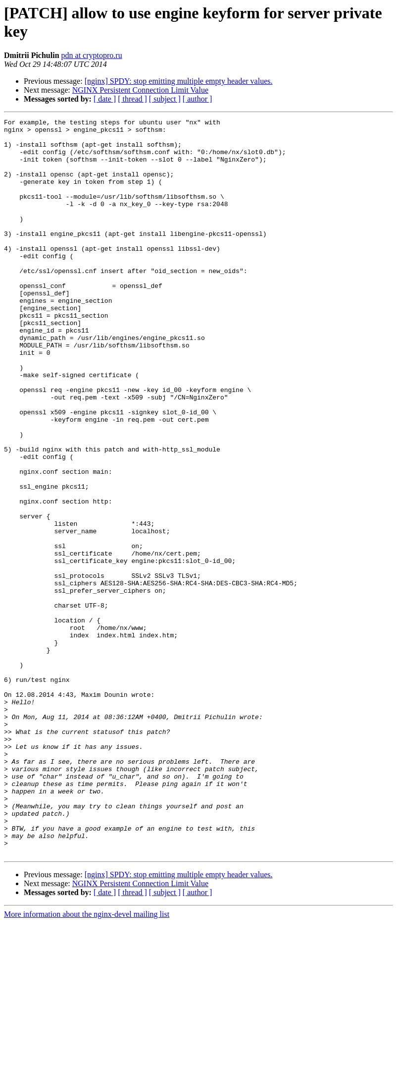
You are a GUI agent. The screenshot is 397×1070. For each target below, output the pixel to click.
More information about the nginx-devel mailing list (86, 1061)
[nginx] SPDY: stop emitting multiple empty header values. (179, 81)
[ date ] (105, 99)
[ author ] (197, 99)
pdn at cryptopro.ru (91, 55)
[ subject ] (165, 99)
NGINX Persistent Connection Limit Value (140, 90)
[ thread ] (132, 99)
